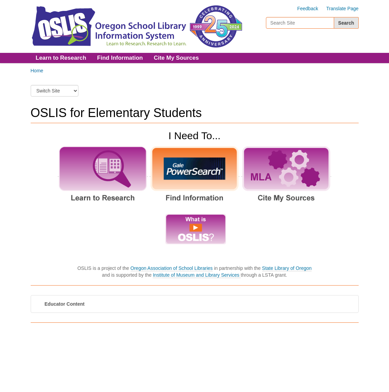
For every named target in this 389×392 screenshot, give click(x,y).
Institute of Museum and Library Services (197, 275)
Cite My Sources (176, 58)
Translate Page (342, 8)
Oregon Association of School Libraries (172, 268)
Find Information (120, 58)
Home (37, 70)
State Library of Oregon (287, 268)
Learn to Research (61, 58)
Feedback (307, 8)
